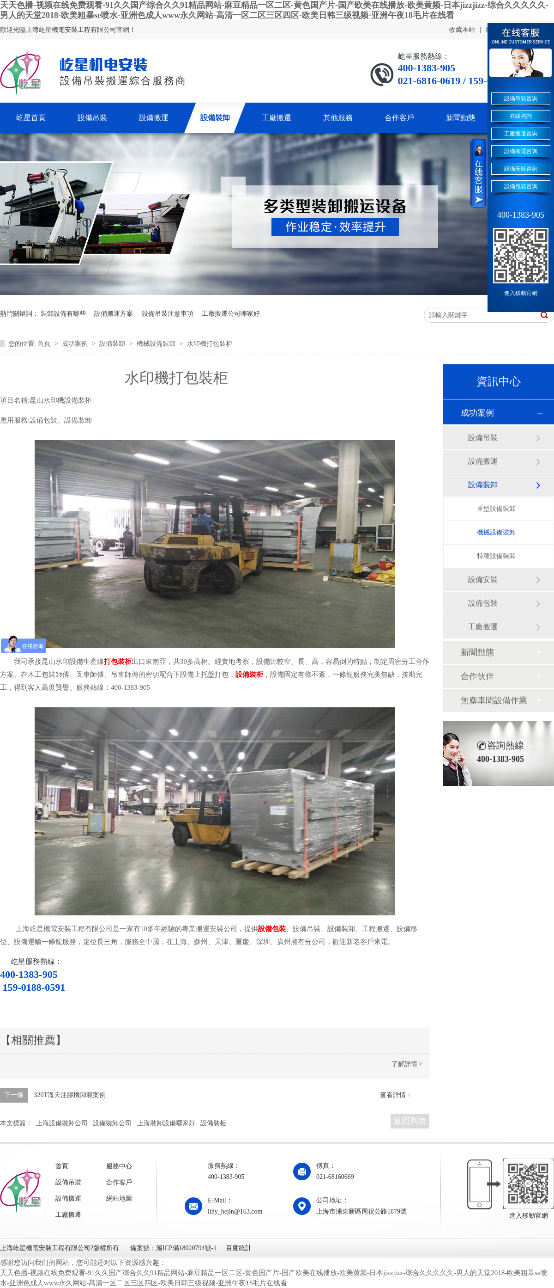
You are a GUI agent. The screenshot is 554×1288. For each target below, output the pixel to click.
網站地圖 (119, 1198)
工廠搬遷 (483, 627)
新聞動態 (477, 652)
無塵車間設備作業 (494, 700)
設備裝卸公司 (112, 1123)
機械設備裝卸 (157, 343)
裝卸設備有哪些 (63, 313)
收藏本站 (462, 29)
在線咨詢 (521, 116)
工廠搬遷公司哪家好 (231, 313)
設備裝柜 (249, 674)
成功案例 (76, 343)
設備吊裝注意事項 (167, 313)
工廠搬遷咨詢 (520, 133)
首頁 (44, 343)
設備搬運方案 (113, 313)
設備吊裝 (483, 438)
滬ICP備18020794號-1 (186, 1248)
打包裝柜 (118, 661)
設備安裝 (483, 579)
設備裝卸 (113, 343)
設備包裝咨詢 (520, 186)
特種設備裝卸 (496, 555)
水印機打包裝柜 (209, 343)
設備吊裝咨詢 (520, 98)
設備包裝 (272, 928)
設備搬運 (483, 461)
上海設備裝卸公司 (62, 1123)
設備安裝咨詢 (520, 169)
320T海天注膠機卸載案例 (70, 1095)
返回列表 (410, 1121)
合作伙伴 (477, 676)
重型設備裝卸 (496, 508)
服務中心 (119, 1166)
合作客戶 (119, 1182)
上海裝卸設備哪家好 (166, 1123)
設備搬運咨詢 (520, 151)
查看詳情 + (395, 1095)
